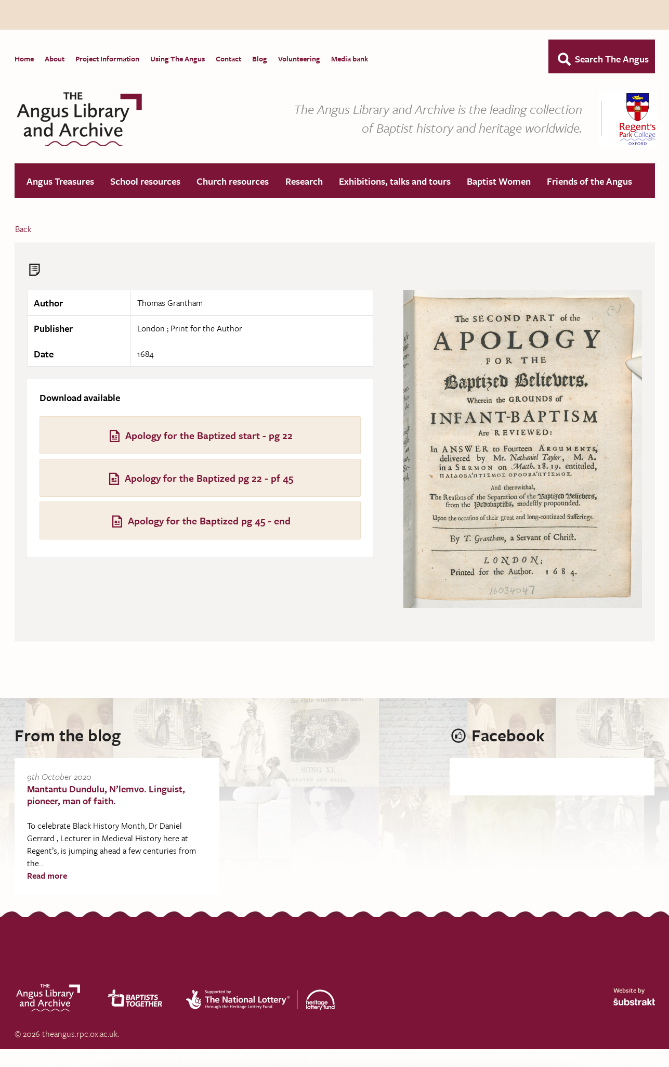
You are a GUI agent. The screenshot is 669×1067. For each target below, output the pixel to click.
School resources (145, 181)
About (54, 58)
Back (23, 229)
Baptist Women (499, 181)
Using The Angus (177, 58)
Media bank (349, 58)
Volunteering (299, 58)
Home (24, 58)
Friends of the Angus (589, 181)
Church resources (232, 181)
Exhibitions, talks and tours (395, 181)
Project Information (107, 58)
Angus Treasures (60, 181)
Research (304, 181)
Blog (259, 58)
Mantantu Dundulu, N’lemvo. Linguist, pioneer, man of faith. (106, 795)
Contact (228, 58)
